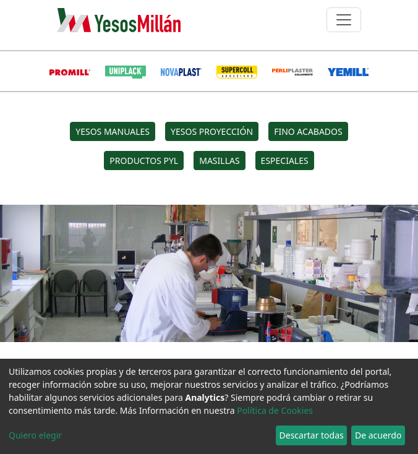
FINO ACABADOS (308, 131)
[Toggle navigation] (343, 19)
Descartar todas (311, 435)
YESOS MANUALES (112, 131)
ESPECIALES (285, 160)
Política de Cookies (275, 410)
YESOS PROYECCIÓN (212, 131)
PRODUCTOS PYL (143, 160)
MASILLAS (219, 160)
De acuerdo (378, 435)
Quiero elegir (35, 435)
